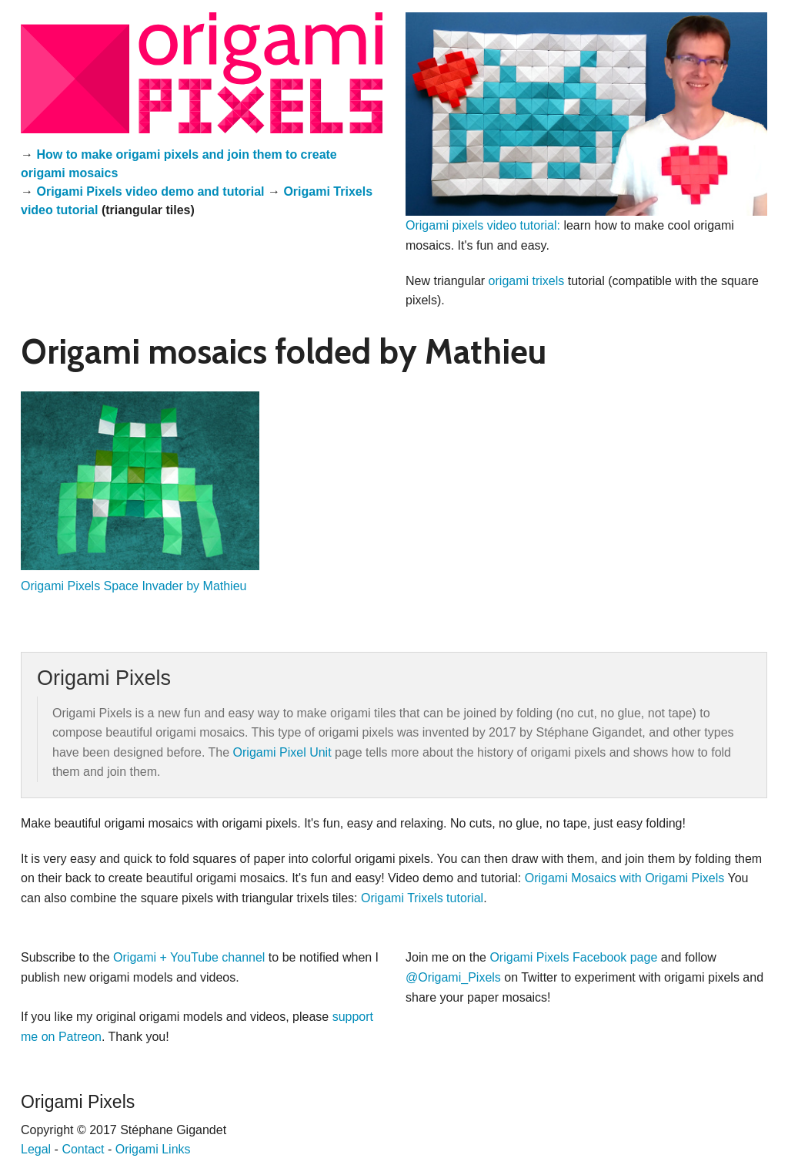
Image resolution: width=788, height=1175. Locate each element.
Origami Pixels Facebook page (573, 957)
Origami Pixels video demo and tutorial (150, 191)
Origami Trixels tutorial (422, 898)
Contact (83, 1149)
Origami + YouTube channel (189, 957)
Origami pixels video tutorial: (483, 225)
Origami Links (153, 1149)
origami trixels (527, 280)
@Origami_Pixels (453, 977)
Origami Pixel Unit (282, 752)
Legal (36, 1149)
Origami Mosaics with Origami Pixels (625, 878)
